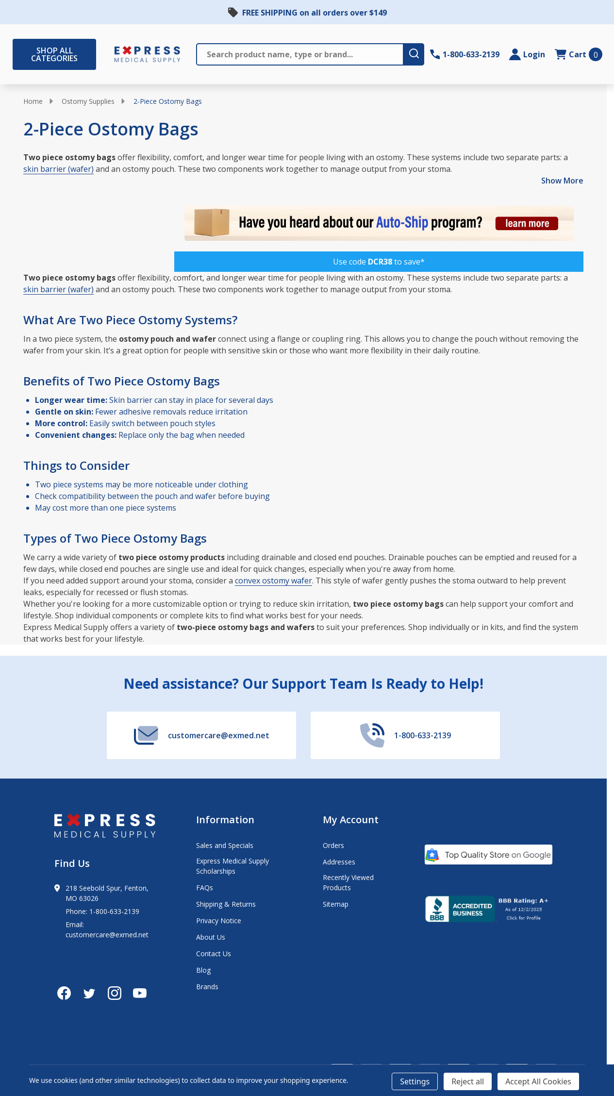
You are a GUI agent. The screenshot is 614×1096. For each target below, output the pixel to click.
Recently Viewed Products (348, 882)
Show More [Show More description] (562, 180)
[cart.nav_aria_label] (578, 54)
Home (33, 101)
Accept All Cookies (538, 1081)
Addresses (339, 861)
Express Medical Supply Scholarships (232, 866)
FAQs (204, 887)
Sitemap (335, 904)
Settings (415, 1081)
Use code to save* (379, 261)
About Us (210, 937)
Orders (333, 845)
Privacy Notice (218, 920)
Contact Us (213, 953)
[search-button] (413, 54)
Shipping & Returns (226, 904)
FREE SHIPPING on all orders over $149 (314, 12)
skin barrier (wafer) (58, 169)
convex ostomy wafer (273, 580)
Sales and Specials (224, 845)
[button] (379, 261)
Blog (203, 970)
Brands (207, 986)
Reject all (467, 1081)
